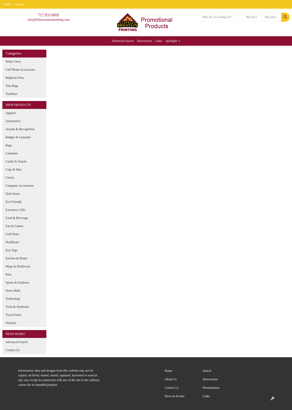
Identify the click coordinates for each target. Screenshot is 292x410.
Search (207, 370)
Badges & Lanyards (18, 137)
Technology (13, 298)
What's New (13, 61)
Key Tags (11, 250)
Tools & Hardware (17, 306)
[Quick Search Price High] (272, 17)
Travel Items (14, 314)
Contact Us (13, 350)
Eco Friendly (14, 201)
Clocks (10, 177)
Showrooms (144, 41)
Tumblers (12, 94)
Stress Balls (13, 290)
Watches (11, 323)
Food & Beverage (17, 218)
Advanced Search (123, 41)
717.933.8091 (49, 15)
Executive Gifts (15, 209)
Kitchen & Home (16, 258)
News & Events (174, 396)
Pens (8, 274)
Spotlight (171, 41)
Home (7, 4)
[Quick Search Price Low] (253, 17)
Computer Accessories (20, 185)
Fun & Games (14, 226)
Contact (19, 4)
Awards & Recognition (20, 129)
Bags (9, 145)
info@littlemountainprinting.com (48, 19)
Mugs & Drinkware (18, 266)
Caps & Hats (14, 169)
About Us (171, 379)
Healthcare (12, 242)
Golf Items (12, 234)
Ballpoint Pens (15, 77)
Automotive (13, 121)
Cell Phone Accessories (20, 69)
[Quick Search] (220, 17)
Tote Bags (12, 85)
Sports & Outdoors (17, 282)
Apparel (11, 113)
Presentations (211, 387)
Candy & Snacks (16, 161)
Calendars (12, 153)
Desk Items (13, 193)
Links (158, 41)
